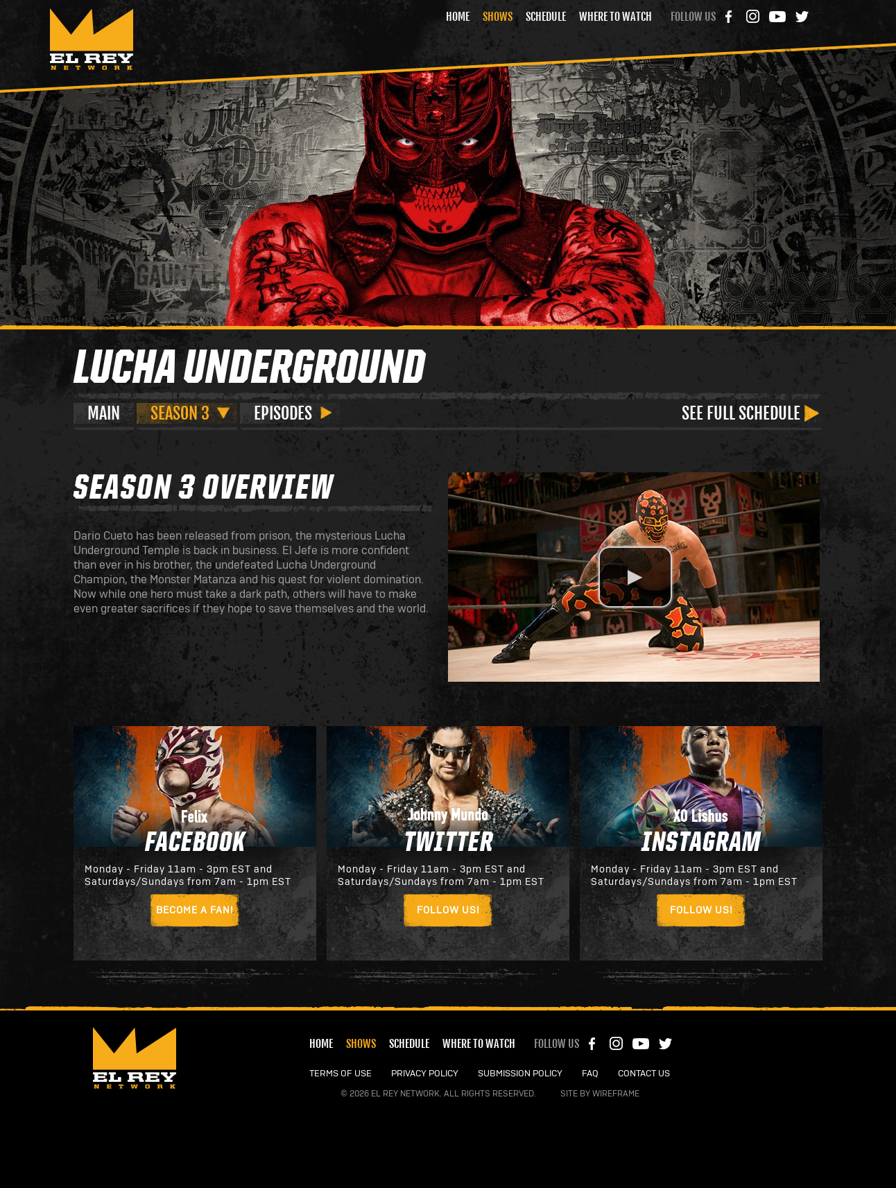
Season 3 (179, 413)
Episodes (283, 413)
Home (457, 17)
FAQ (590, 1073)
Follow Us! (448, 910)
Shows (497, 17)
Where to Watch (615, 17)
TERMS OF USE (340, 1073)
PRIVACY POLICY (424, 1073)
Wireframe (615, 1094)
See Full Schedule (741, 413)
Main (103, 413)
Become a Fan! (195, 910)
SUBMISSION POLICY (520, 1073)
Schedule (546, 17)
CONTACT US (644, 1073)
